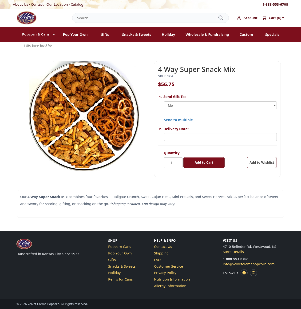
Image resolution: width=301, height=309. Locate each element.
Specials (272, 34)
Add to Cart (204, 162)
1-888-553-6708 (275, 4)
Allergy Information (170, 285)
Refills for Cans (120, 279)
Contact (37, 4)
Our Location (57, 4)
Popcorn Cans (119, 246)
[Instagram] (253, 272)
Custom (246, 34)
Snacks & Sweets (136, 34)
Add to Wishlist (262, 162)
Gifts (105, 34)
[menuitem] (37, 34)
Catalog (77, 4)
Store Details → (235, 251)
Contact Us (163, 246)
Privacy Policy (165, 272)
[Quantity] (173, 162)
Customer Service (168, 266)
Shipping (161, 253)
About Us (20, 4)
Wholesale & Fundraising (207, 34)
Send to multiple (178, 119)
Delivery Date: (176, 129)
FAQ (157, 259)
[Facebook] (244, 272)
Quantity (172, 153)
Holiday (168, 34)
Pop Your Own (75, 34)
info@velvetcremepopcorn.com (249, 263)
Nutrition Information (172, 279)
